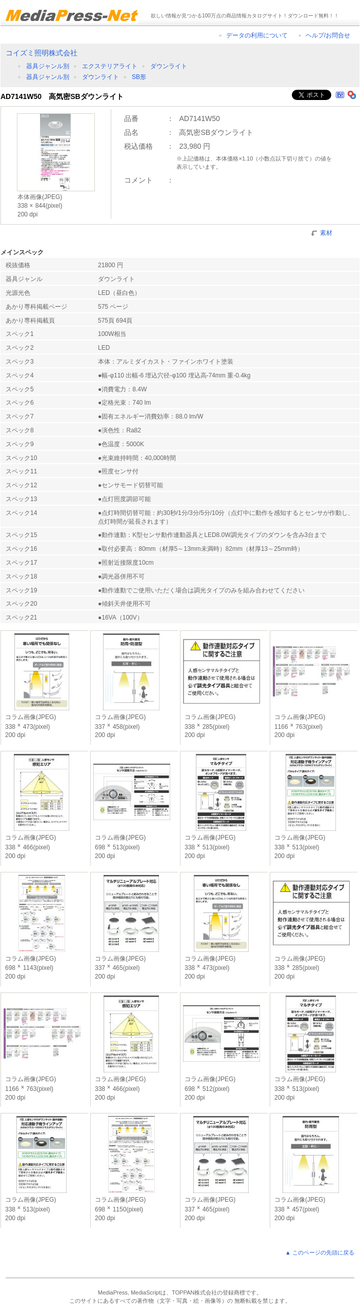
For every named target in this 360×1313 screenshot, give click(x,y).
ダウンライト (168, 66)
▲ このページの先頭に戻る (319, 1252)
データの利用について (257, 35)
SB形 (139, 77)
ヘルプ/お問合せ (328, 35)
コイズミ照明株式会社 (41, 53)
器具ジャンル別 (47, 66)
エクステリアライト (109, 66)
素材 (326, 232)
